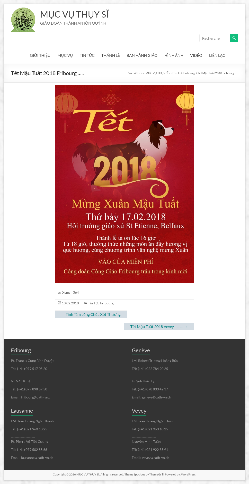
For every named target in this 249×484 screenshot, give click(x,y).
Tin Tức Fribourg (101, 303)
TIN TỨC (87, 55)
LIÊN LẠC (217, 55)
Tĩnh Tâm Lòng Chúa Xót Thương (91, 314)
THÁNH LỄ (110, 55)
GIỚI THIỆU (40, 55)
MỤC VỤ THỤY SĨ (74, 14)
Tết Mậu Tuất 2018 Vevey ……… (159, 326)
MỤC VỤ (65, 55)
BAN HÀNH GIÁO (142, 55)
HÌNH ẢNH (173, 55)
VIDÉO (196, 55)
